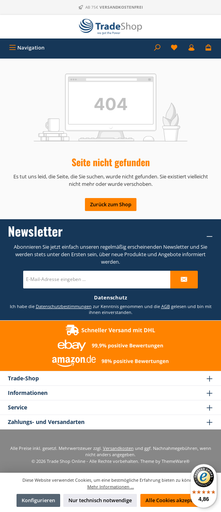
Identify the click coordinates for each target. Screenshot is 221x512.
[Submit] (184, 279)
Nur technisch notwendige (100, 500)
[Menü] (27, 47)
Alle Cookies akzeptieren (175, 500)
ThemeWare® (176, 461)
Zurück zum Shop (110, 204)
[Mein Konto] (191, 47)
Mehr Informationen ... (110, 487)
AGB (165, 306)
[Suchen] (157, 47)
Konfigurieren (38, 500)
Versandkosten (118, 448)
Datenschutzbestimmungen (64, 306)
